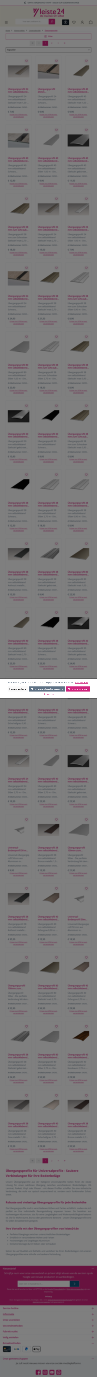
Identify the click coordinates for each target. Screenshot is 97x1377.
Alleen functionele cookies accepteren (47, 689)
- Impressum (48, 694)
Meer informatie (81, 682)
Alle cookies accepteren (78, 689)
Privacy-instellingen (17, 689)
